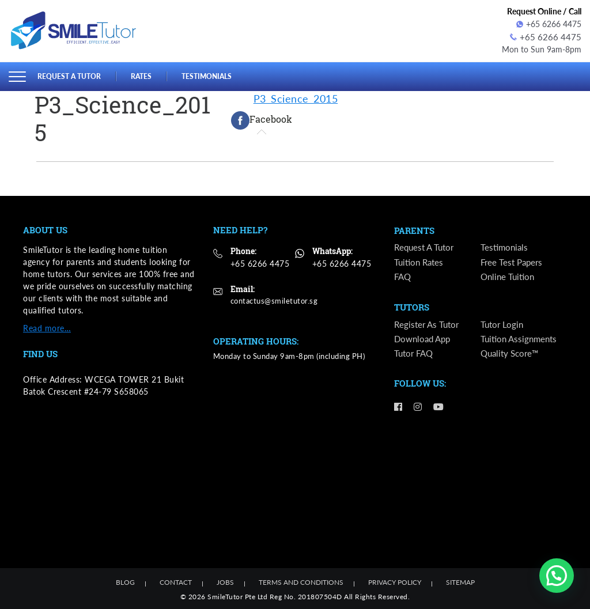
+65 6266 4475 (548, 24)
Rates (146, 74)
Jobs (225, 581)
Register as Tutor (428, 325)
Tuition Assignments (521, 340)
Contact (176, 581)
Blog (125, 581)
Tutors (411, 308)
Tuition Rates (420, 261)
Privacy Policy (394, 581)
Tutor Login (503, 325)
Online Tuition (509, 276)
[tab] (261, 119)
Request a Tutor (71, 74)
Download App (424, 340)
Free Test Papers (513, 261)
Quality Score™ (512, 354)
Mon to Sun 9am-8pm (541, 48)
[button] (556, 575)
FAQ (403, 276)
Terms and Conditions (301, 581)
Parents (414, 230)
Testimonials (214, 74)
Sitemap (460, 581)
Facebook (261, 118)
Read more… (47, 326)
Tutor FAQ (415, 354)
